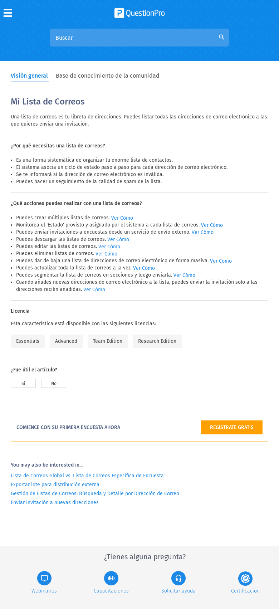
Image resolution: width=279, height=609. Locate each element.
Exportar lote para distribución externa (55, 485)
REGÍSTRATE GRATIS (232, 427)
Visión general (29, 75)
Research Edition (157, 341)
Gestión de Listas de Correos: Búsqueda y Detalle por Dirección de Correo (95, 494)
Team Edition (107, 341)
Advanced (66, 341)
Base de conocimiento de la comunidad (108, 75)
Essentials (27, 341)
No (54, 383)
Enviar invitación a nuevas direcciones (55, 503)
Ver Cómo (122, 218)
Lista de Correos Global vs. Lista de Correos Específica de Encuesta (87, 476)
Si (23, 383)
